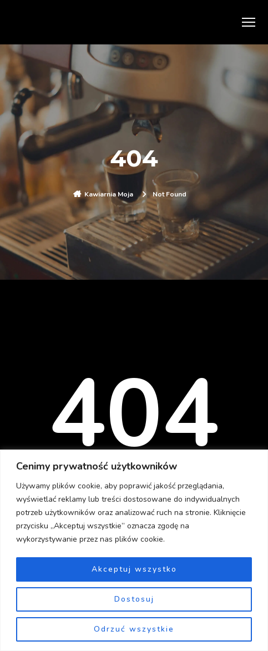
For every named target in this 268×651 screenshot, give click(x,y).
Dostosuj (134, 599)
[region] (134, 550)
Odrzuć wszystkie (134, 629)
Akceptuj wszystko (134, 569)
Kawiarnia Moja (108, 194)
